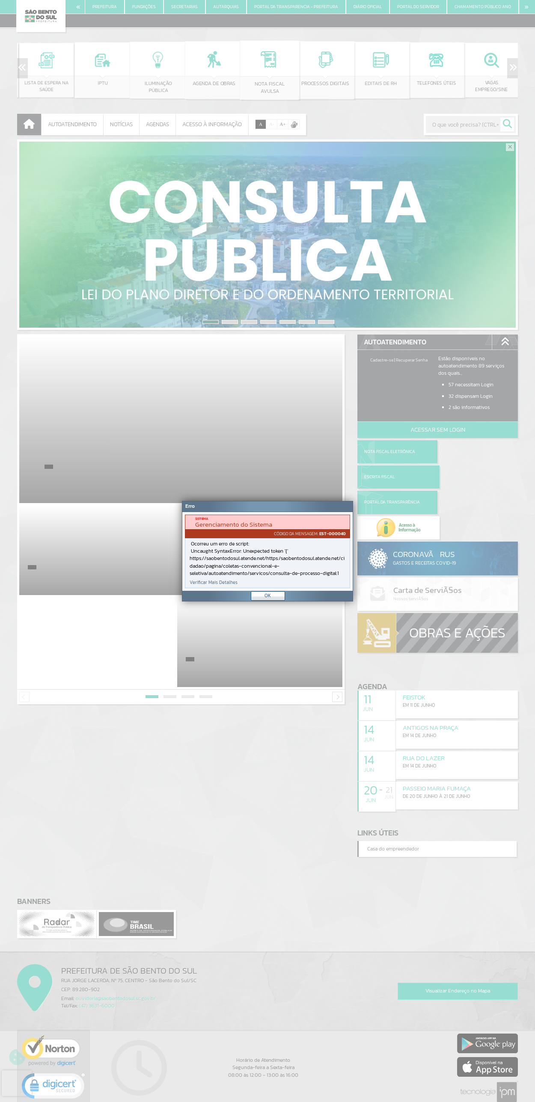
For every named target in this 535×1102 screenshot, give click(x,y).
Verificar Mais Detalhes (214, 582)
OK (268, 595)
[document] (267, 551)
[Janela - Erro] (267, 551)
